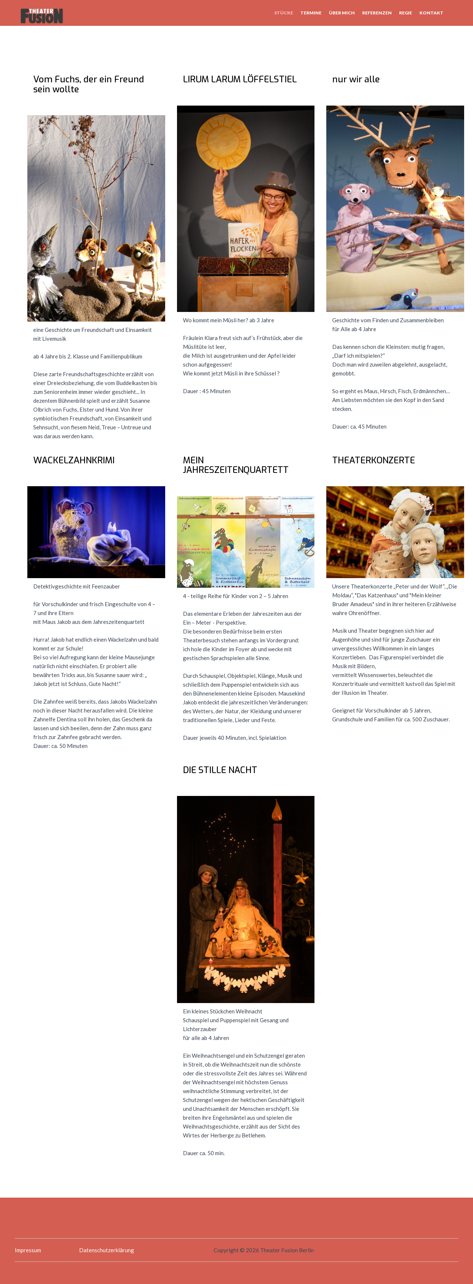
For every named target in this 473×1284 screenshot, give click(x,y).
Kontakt (431, 13)
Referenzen (377, 13)
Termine (310, 13)
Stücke (283, 13)
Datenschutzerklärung (106, 1250)
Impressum (28, 1250)
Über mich (342, 13)
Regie (405, 13)
